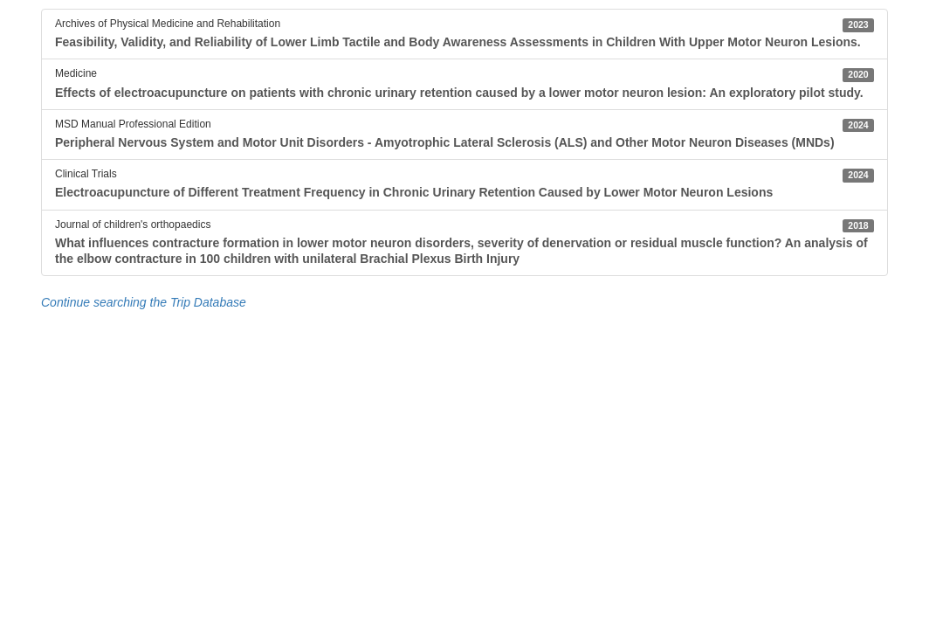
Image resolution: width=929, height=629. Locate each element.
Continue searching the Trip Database (143, 302)
